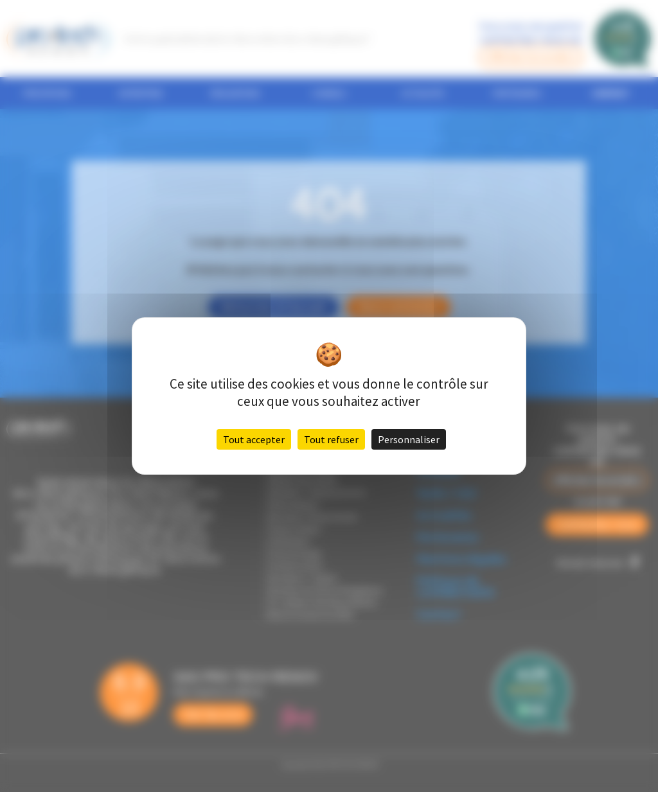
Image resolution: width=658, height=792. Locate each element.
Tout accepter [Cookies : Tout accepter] (254, 439)
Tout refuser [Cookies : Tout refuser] (331, 439)
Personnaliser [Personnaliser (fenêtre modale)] (409, 439)
